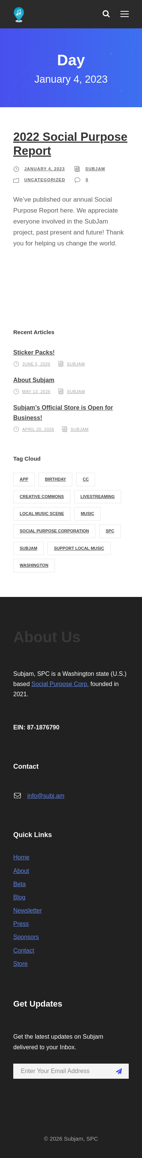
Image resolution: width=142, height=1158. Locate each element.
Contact (23, 950)
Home (21, 857)
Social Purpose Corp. (60, 684)
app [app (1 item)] (24, 479)
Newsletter (27, 910)
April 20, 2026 (38, 429)
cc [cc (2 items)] (86, 479)
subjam (95, 169)
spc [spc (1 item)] (110, 531)
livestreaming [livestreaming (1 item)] (98, 496)
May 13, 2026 (36, 391)
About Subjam (33, 380)
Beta (19, 884)
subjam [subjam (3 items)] (28, 548)
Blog (19, 897)
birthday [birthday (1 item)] (55, 479)
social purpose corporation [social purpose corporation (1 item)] (54, 531)
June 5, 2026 (36, 364)
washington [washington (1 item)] (34, 565)
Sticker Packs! (34, 352)
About (21, 871)
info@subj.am (45, 796)
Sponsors (26, 937)
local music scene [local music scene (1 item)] (42, 513)
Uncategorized (44, 179)
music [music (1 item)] (87, 513)
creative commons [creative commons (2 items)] (42, 496)
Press (21, 924)
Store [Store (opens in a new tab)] (20, 964)
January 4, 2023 (44, 169)
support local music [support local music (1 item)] (79, 548)
